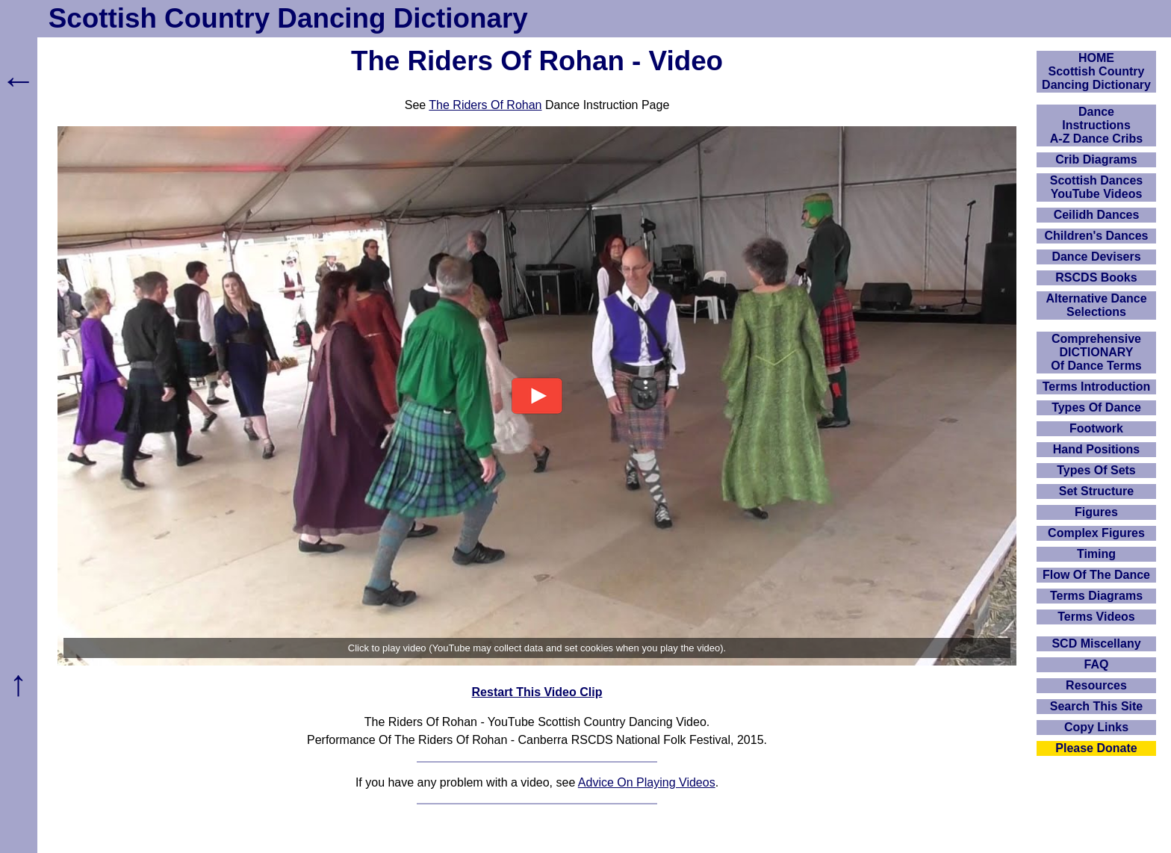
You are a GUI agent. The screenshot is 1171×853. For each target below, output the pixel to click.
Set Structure (1096, 491)
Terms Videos (1095, 616)
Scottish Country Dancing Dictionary (288, 18)
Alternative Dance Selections (1096, 305)
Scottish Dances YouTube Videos (1096, 187)
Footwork (1096, 428)
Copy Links (1096, 727)
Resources (1096, 685)
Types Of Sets (1096, 470)
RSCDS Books (1096, 277)
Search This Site (1096, 706)
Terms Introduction (1097, 386)
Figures (1096, 512)
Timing (1096, 554)
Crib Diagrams (1096, 159)
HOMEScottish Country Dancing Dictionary (1096, 71)
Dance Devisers (1096, 256)
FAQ (1096, 664)
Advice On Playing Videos (646, 782)
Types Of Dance (1096, 407)
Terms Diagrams (1096, 595)
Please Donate (1096, 748)
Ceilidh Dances (1097, 214)
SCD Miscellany (1096, 643)
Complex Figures (1096, 533)
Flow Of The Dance (1096, 574)
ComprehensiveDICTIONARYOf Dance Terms (1096, 352)
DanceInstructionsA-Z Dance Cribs (1096, 125)
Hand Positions (1096, 449)
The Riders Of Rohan (485, 105)
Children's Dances (1097, 235)
